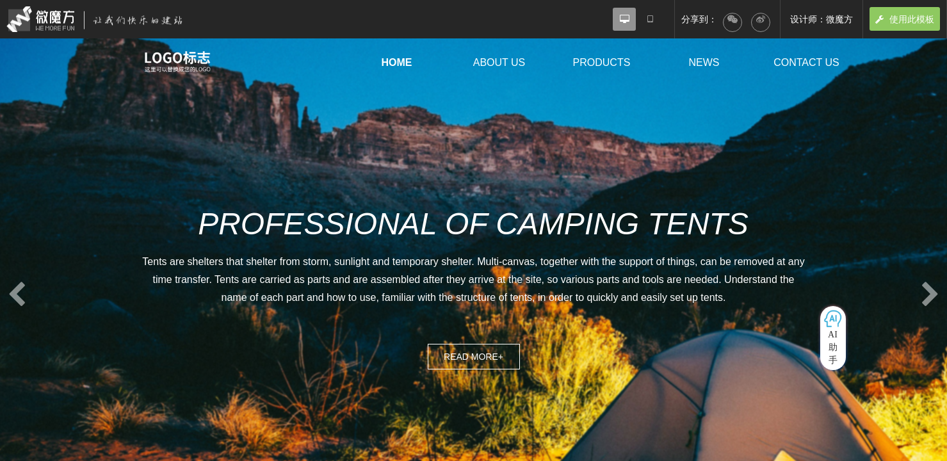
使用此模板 (904, 19)
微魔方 (105, 19)
